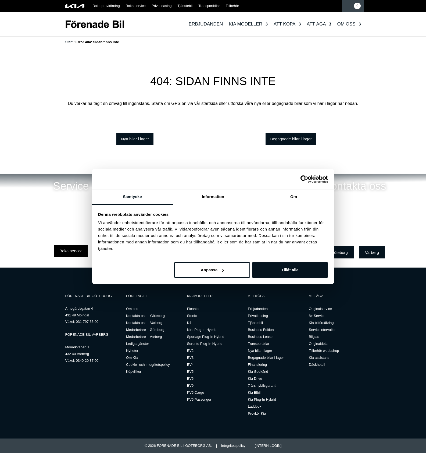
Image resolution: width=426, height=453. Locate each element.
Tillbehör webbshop (324, 351)
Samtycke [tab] (132, 196)
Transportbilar (209, 6)
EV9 (190, 385)
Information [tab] (213, 196)
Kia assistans (319, 358)
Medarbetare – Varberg (144, 337)
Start (69, 42)
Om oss (346, 24)
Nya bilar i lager (135, 139)
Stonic (192, 316)
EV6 (190, 379)
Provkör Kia (257, 413)
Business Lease (260, 337)
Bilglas (314, 337)
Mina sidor (336, 6)
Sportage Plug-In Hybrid (205, 337)
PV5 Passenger (199, 399)
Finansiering (257, 365)
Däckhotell (317, 365)
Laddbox (254, 406)
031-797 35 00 (87, 322)
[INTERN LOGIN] (268, 446)
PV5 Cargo (195, 392)
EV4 (190, 365)
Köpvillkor (133, 372)
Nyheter (132, 351)
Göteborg (339, 252)
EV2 (190, 351)
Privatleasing (161, 6)
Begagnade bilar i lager (291, 139)
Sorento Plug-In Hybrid (205, 344)
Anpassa (212, 270)
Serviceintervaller (322, 330)
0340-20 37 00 (87, 361)
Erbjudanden (206, 24)
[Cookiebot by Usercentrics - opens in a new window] (304, 179)
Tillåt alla (290, 270)
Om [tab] (293, 196)
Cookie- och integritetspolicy (148, 365)
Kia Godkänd (258, 372)
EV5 (190, 372)
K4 (189, 323)
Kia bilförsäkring (321, 323)
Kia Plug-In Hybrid (262, 399)
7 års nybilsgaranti (262, 385)
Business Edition (261, 330)
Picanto (193, 309)
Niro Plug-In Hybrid (202, 330)
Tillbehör (232, 6)
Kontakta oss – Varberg (144, 323)
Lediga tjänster (137, 344)
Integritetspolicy (233, 446)
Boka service (136, 6)
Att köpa (284, 24)
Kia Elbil (254, 392)
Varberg (372, 252)
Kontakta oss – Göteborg (145, 316)
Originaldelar (319, 344)
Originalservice (320, 309)
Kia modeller (245, 24)
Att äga (316, 24)
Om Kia (132, 358)
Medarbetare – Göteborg (145, 330)
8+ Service (317, 316)
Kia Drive (255, 379)
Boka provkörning (106, 6)
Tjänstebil (184, 6)
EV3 (190, 358)
